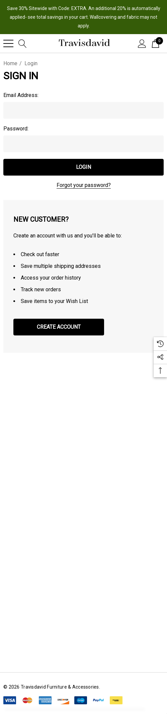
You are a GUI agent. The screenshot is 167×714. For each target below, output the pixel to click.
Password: (15, 128)
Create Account (59, 327)
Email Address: (20, 95)
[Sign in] (142, 43)
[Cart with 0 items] (155, 43)
